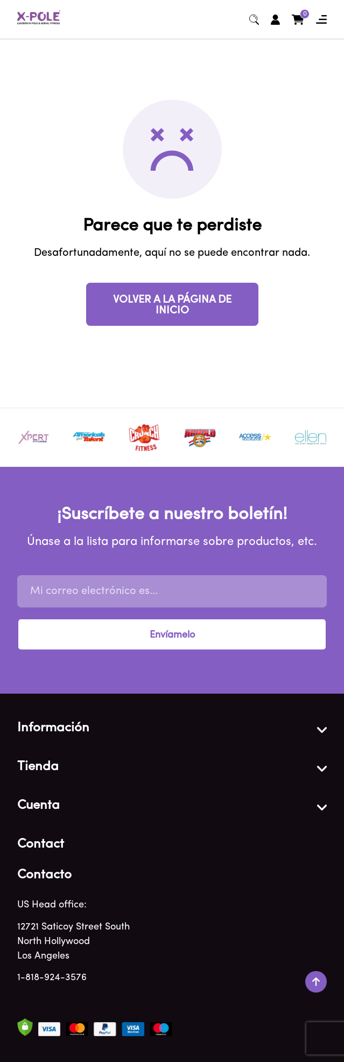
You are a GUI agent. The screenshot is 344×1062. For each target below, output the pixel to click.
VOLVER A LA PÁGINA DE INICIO (172, 305)
